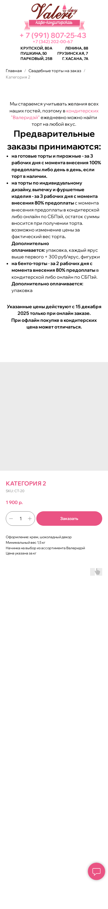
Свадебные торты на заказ (55, 70)
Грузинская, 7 (72, 53)
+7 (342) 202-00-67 (53, 41)
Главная (14, 70)
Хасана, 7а (76, 58)
